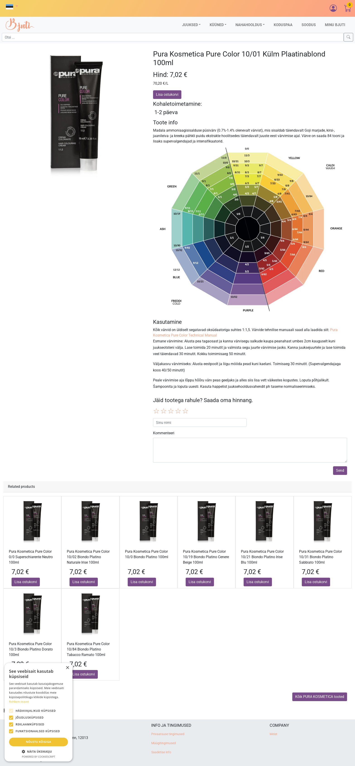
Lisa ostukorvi (167, 94)
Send (340, 470)
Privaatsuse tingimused (167, 734)
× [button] (67, 668)
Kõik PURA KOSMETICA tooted (319, 697)
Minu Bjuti (335, 25)
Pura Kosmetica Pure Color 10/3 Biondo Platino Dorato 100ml (31, 649)
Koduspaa (283, 25)
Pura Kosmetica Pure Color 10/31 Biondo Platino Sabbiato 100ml (320, 557)
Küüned (217, 25)
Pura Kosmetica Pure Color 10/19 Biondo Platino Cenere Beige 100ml (206, 557)
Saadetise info (161, 752)
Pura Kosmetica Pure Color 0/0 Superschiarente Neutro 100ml (31, 557)
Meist (273, 734)
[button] (12, 6)
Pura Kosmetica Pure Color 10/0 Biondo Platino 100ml (146, 554)
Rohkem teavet (19, 702)
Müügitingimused (163, 743)
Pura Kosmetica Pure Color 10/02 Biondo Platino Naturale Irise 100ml (88, 557)
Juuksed (190, 25)
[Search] (348, 37)
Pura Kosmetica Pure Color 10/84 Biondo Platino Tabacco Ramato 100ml (88, 649)
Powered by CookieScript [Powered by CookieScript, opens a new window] (38, 756)
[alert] (38, 712)
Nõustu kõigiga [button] (38, 742)
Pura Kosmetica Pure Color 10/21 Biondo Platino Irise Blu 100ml (262, 557)
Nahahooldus (248, 25)
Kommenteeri (163, 433)
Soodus (309, 25)
